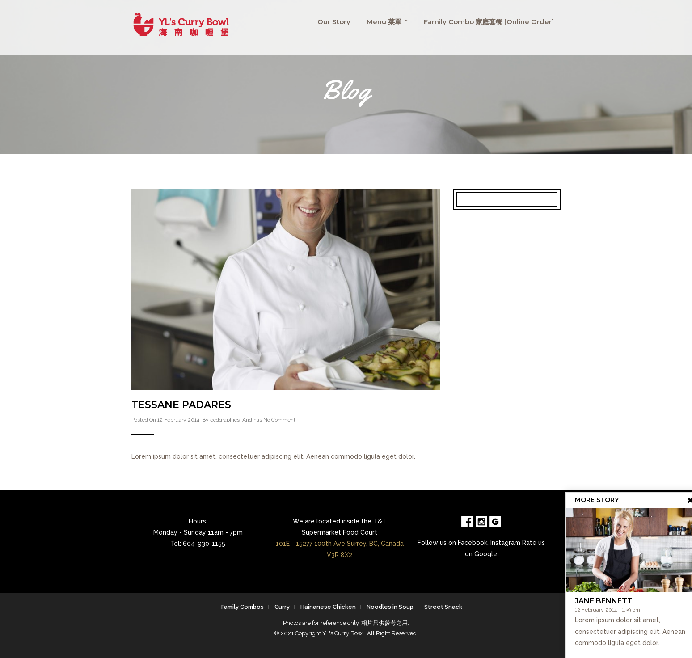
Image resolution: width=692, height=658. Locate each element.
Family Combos (242, 606)
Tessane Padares (181, 405)
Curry (282, 606)
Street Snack (443, 606)
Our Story (333, 21)
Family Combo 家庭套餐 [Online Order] (489, 21)
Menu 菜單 (384, 21)
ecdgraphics (225, 420)
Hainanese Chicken (328, 606)
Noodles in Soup (390, 606)
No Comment (279, 420)
